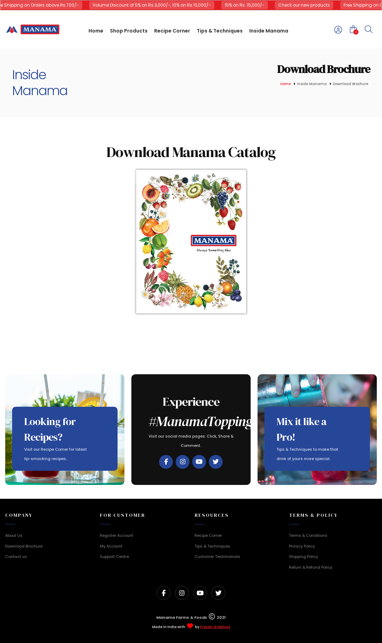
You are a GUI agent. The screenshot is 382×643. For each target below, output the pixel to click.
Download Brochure (24, 546)
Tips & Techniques (212, 546)
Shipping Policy (303, 556)
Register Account (116, 535)
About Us (13, 535)
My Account (111, 546)
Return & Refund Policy (310, 567)
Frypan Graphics (215, 627)
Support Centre (114, 556)
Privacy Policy (302, 546)
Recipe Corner (208, 535)
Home (285, 84)
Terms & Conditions (308, 535)
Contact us (16, 556)
